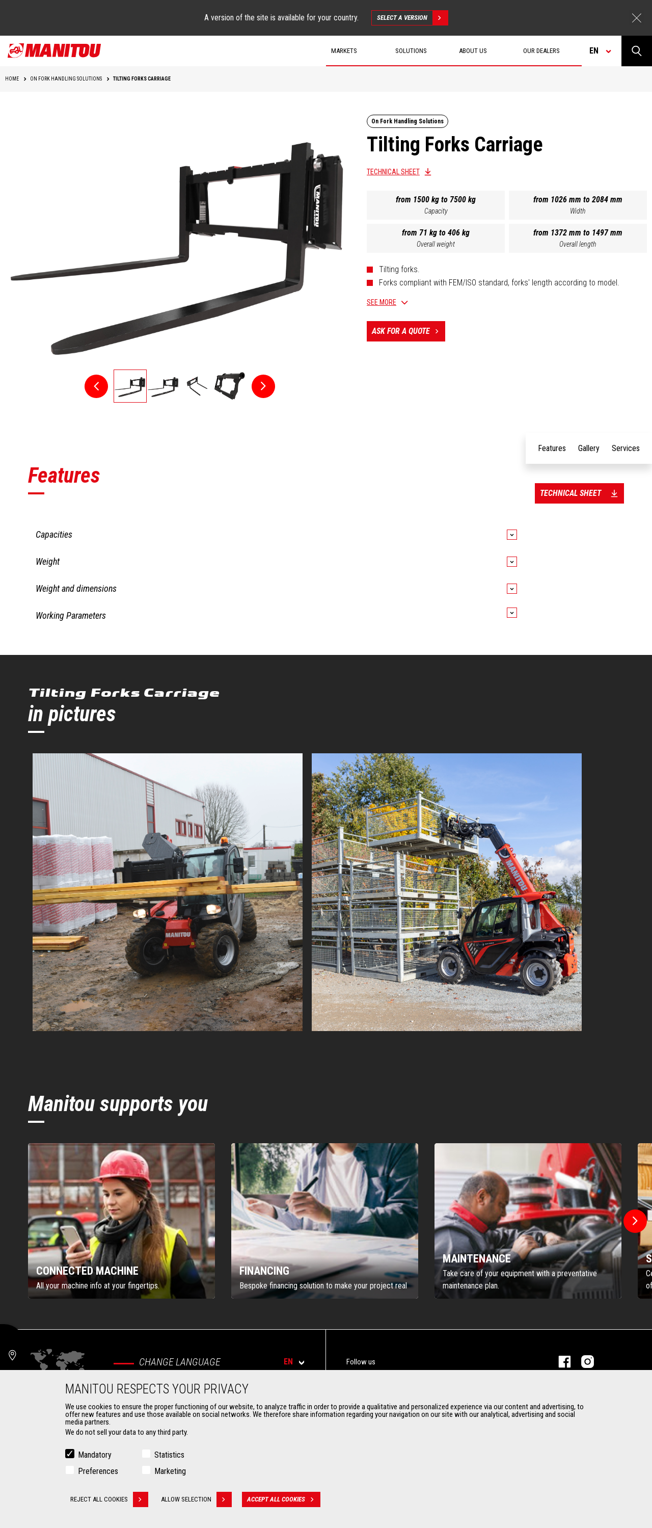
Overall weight (436, 244)
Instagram (582, 1361)
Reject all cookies (109, 1499)
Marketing (170, 1471)
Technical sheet (393, 172)
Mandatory (95, 1455)
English (488, 677)
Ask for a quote (408, 331)
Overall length (577, 244)
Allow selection (196, 1499)
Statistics (169, 1455)
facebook (559, 1361)
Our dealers (541, 51)
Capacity (436, 211)
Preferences (98, 1471)
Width (578, 211)
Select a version (412, 18)
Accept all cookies (283, 1499)
